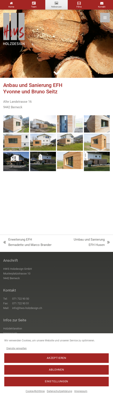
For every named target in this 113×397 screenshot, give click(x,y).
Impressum (80, 391)
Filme (79, 7)
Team (34, 7)
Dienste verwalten (16, 348)
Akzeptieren (56, 357)
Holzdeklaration (12, 328)
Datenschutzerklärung (59, 391)
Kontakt (101, 7)
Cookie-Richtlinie (35, 391)
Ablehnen (56, 369)
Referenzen (56, 7)
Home (11, 7)
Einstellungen (56, 381)
